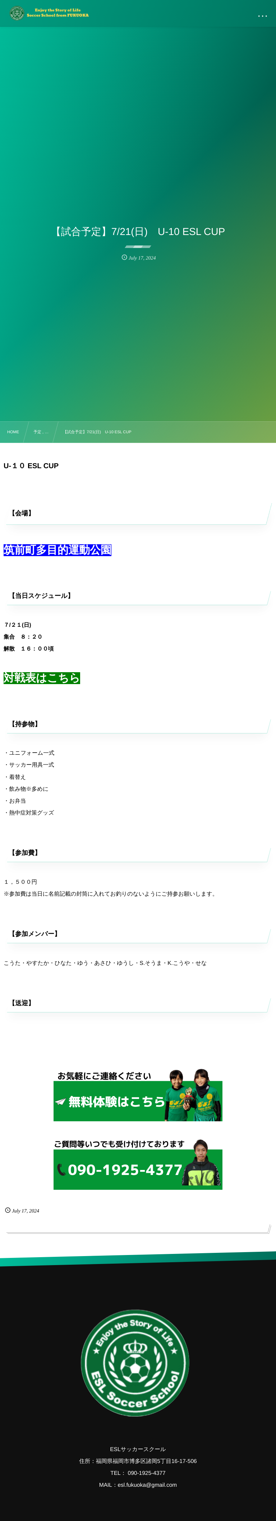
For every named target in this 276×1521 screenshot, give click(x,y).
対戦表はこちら (42, 678)
